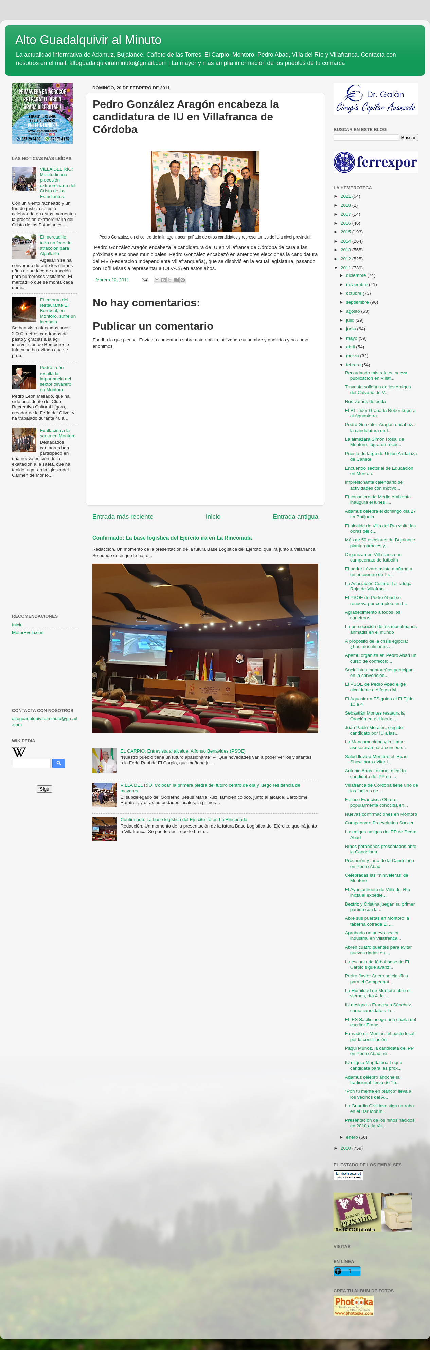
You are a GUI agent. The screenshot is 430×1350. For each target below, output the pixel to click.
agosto (353, 311)
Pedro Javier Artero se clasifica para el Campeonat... (376, 978)
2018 (346, 205)
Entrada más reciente (123, 516)
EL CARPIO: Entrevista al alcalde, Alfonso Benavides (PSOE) (183, 751)
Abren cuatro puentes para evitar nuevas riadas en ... (378, 950)
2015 (346, 231)
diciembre (356, 275)
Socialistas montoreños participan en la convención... (379, 672)
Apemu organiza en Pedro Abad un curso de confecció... (380, 658)
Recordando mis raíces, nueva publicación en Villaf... (376, 375)
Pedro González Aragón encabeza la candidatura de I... (380, 427)
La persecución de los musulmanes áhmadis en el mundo (381, 629)
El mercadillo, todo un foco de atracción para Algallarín (55, 245)
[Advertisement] (44, 517)
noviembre (357, 284)
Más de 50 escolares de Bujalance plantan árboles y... (380, 542)
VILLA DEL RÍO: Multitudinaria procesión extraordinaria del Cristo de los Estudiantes (57, 183)
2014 (346, 241)
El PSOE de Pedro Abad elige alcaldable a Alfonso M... (375, 687)
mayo (352, 338)
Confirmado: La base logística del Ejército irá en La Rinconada (172, 538)
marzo (353, 355)
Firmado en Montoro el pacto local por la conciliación (379, 1036)
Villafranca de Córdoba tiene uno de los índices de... (381, 788)
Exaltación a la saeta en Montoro (57, 433)
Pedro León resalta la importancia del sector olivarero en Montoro (55, 378)
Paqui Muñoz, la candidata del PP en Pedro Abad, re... (379, 1051)
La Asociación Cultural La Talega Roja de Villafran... (378, 586)
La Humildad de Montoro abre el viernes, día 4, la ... (378, 993)
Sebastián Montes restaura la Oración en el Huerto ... (375, 715)
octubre (354, 293)
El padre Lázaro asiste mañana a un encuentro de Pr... (378, 571)
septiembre (358, 302)
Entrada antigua (295, 516)
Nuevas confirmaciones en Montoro (381, 814)
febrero (354, 364)
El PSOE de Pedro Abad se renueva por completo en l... (376, 600)
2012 (346, 258)
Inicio (213, 516)
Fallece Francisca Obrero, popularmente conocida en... (376, 802)
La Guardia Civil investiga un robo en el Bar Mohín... (379, 1108)
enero (352, 1137)
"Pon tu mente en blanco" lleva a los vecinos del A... (378, 1094)
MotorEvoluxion (27, 632)
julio (351, 320)
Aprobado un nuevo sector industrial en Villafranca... (373, 935)
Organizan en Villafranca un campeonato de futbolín (373, 557)
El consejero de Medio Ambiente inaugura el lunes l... (378, 499)
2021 (346, 196)
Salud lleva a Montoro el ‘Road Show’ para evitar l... (376, 759)
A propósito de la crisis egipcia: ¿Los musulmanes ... (376, 644)
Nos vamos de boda (365, 401)
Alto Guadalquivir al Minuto (88, 40)
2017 (346, 214)
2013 (346, 249)
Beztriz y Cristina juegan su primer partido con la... (380, 906)
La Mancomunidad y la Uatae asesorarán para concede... (375, 744)
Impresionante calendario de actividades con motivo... (374, 485)
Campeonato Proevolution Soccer (379, 822)
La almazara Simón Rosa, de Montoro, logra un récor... (374, 442)
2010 (346, 1148)
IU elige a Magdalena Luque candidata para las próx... (373, 1065)
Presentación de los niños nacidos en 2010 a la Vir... (380, 1123)
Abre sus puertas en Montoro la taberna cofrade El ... (377, 921)
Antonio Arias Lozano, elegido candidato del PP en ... (375, 773)
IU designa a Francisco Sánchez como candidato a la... (378, 1007)
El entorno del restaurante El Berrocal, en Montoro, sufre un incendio (58, 310)
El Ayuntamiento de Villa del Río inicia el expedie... (377, 892)
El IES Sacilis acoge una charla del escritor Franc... (380, 1022)
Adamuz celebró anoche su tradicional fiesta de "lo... (373, 1080)
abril (351, 346)
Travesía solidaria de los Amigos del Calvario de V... (378, 389)
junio (351, 328)
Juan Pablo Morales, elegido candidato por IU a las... (374, 730)
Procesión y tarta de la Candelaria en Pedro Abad (379, 863)
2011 (346, 267)
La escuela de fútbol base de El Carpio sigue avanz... (377, 964)
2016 (346, 223)
